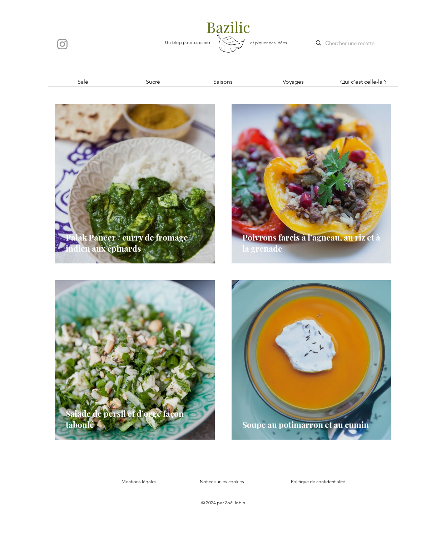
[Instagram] (62, 44)
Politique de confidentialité (318, 481)
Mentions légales (139, 481)
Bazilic (228, 26)
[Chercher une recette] (354, 43)
